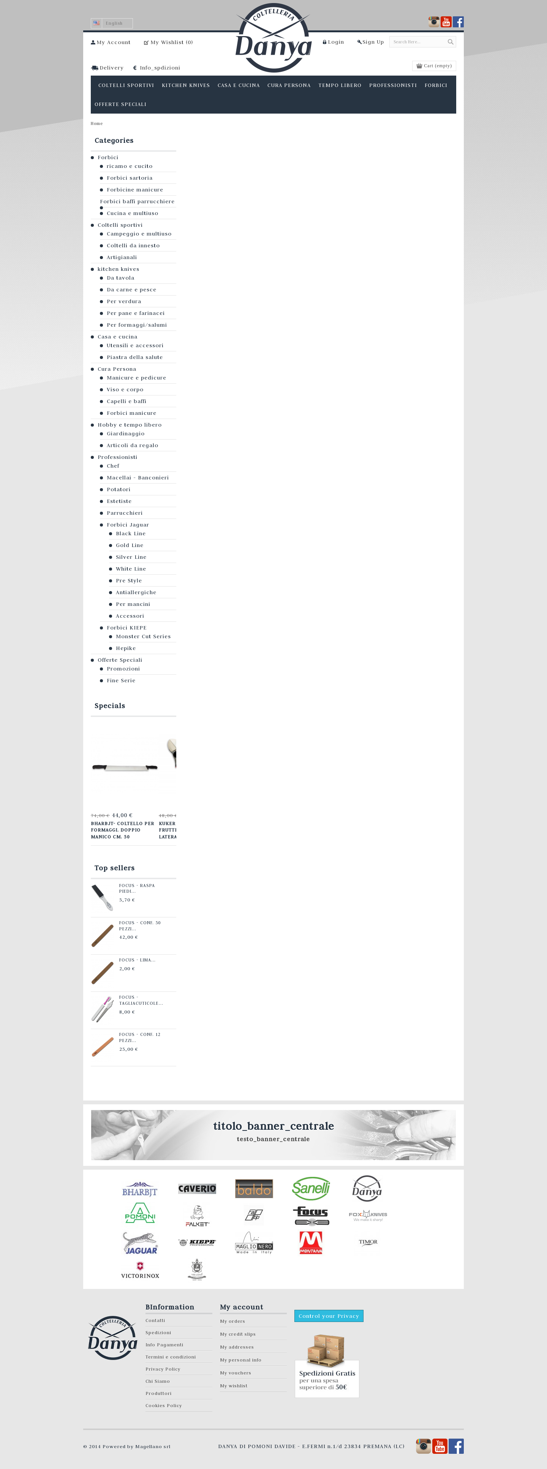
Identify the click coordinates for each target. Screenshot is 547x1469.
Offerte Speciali (120, 659)
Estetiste (119, 501)
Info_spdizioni (160, 67)
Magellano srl (153, 1446)
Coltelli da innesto (133, 245)
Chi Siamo (157, 1381)
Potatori (119, 489)
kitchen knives (118, 269)
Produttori (158, 1393)
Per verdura (124, 301)
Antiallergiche (136, 592)
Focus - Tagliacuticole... (140, 1000)
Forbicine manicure (135, 189)
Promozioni (123, 668)
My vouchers (235, 1373)
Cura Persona (117, 368)
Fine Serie (121, 680)
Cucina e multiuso (132, 213)
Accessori (130, 615)
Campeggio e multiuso (139, 233)
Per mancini (133, 604)
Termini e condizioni (170, 1357)
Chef (113, 465)
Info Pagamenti (164, 1344)
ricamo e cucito (130, 166)
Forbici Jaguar (128, 524)
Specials (110, 705)
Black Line (131, 533)
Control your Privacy (329, 1315)
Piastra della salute (135, 357)
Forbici (108, 157)
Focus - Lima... (136, 960)
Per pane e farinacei (136, 313)
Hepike (126, 648)
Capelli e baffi (127, 401)
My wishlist (234, 1385)
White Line (131, 568)
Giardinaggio (126, 433)
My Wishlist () (171, 42)
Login (336, 42)
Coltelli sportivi (120, 224)
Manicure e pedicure (136, 377)
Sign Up (373, 42)
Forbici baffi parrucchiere (137, 201)
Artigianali (122, 257)
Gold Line (130, 545)
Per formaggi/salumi (137, 324)
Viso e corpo (125, 389)
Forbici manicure (132, 413)
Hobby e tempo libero (130, 424)
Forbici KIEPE (127, 627)
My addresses (237, 1347)
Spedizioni (158, 1332)
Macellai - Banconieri (138, 477)
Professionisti (118, 457)
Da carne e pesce (132, 289)
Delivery (112, 67)
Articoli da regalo (132, 445)
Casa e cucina (118, 336)
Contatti (155, 1320)
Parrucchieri (125, 512)
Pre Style (129, 580)
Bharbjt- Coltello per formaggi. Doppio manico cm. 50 (122, 830)
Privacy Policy (162, 1369)
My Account (113, 42)
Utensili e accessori (135, 345)
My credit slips (238, 1334)
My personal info (241, 1360)
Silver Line (131, 556)
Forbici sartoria (130, 177)
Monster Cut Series (143, 636)
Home (97, 123)
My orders (232, 1321)
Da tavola (120, 277)
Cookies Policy (163, 1405)
